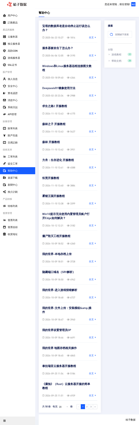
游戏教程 (120, 54)
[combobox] (64, 406)
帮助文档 (120, 60)
